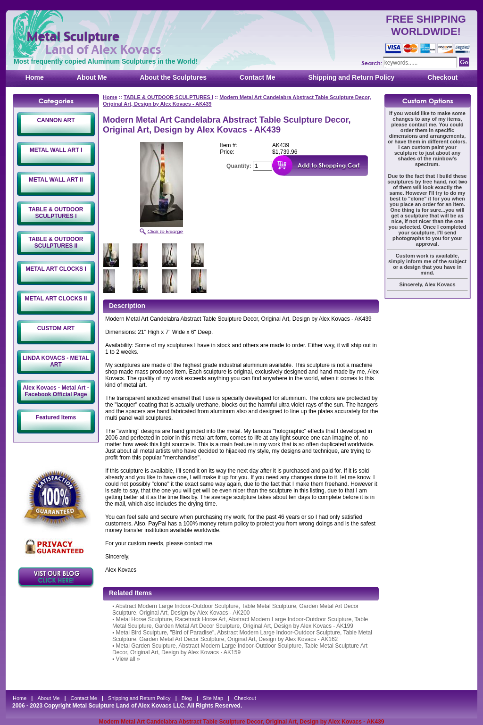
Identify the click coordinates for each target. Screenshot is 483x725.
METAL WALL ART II (56, 179)
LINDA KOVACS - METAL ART (56, 361)
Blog (187, 698)
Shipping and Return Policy (351, 77)
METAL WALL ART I (56, 150)
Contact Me (257, 77)
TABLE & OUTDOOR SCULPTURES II (56, 242)
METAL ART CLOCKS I (55, 269)
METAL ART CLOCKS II (56, 298)
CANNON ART (56, 120)
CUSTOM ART (56, 328)
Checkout (442, 77)
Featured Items (56, 417)
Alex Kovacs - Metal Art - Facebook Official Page (56, 391)
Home (34, 77)
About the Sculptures (173, 77)
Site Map (213, 698)
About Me (92, 77)
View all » (128, 659)
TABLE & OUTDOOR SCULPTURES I (56, 212)
